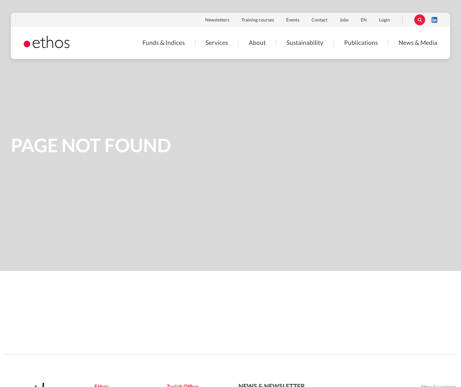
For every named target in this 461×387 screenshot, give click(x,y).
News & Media (418, 43)
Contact (319, 20)
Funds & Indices (163, 43)
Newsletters (217, 20)
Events (292, 20)
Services (217, 43)
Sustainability (305, 43)
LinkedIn (434, 19)
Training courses (257, 20)
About (257, 43)
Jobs (344, 20)
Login (384, 20)
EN (364, 20)
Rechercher (419, 19)
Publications (361, 43)
